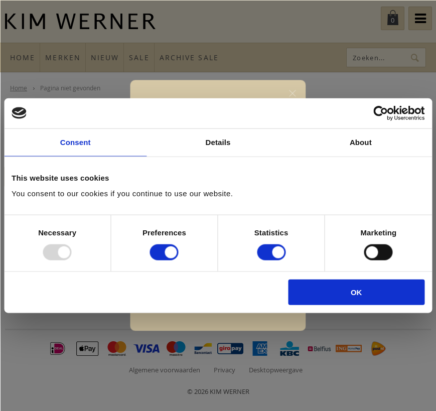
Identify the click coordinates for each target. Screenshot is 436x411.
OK (356, 292)
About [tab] (361, 142)
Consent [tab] (75, 142)
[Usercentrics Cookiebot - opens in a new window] (380, 112)
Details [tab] (218, 142)
